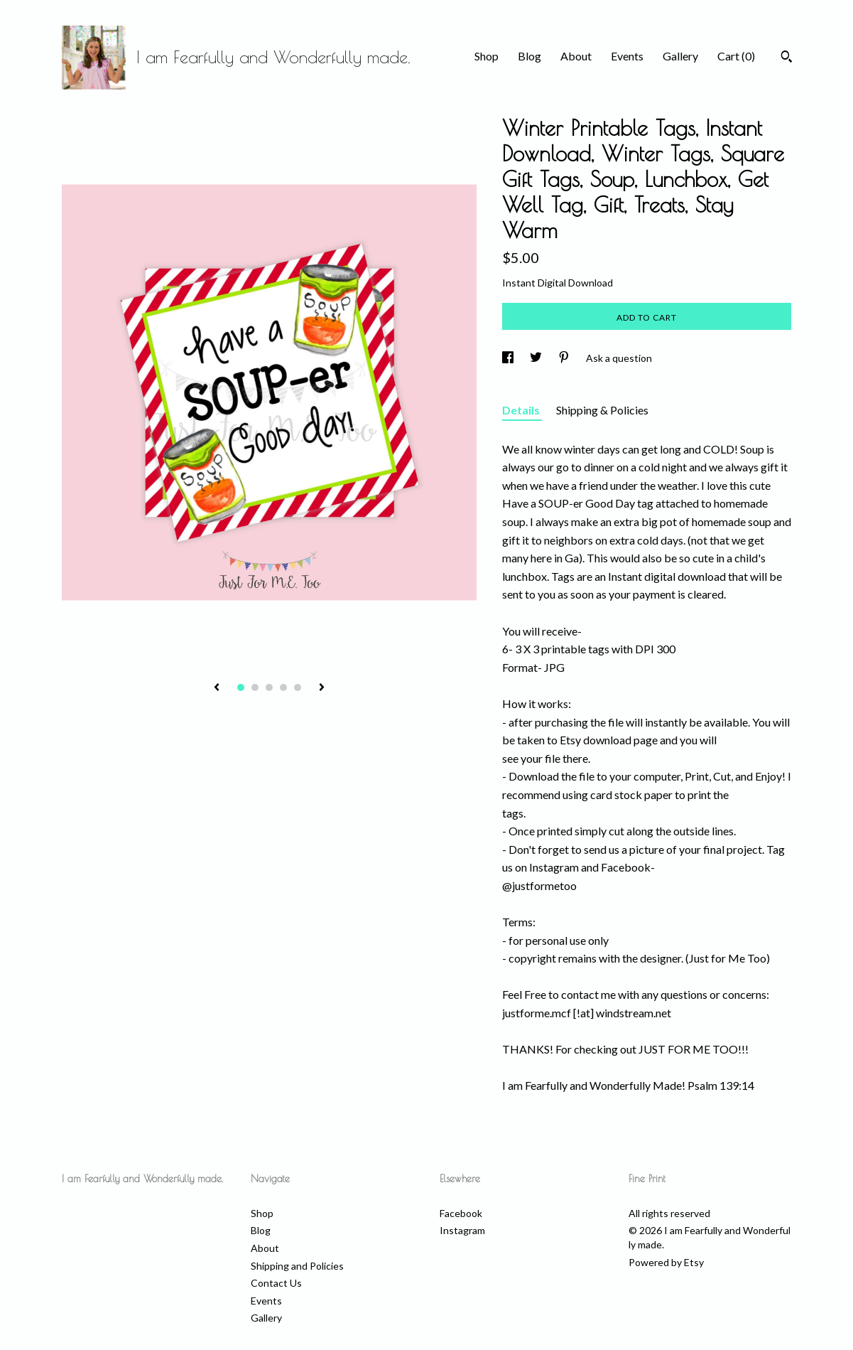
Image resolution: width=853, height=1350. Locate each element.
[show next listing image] (321, 688)
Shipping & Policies (602, 410)
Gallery (680, 56)
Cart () (736, 56)
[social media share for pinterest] (565, 358)
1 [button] (240, 687)
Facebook (461, 1213)
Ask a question (619, 358)
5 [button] (297, 687)
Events (627, 56)
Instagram (462, 1230)
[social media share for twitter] (537, 358)
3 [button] (269, 687)
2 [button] (255, 687)
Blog (529, 56)
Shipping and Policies (297, 1266)
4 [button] (283, 687)
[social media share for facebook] (509, 358)
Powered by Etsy (666, 1262)
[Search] (786, 58)
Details (522, 410)
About (576, 56)
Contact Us (276, 1283)
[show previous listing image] (216, 688)
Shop (486, 56)
